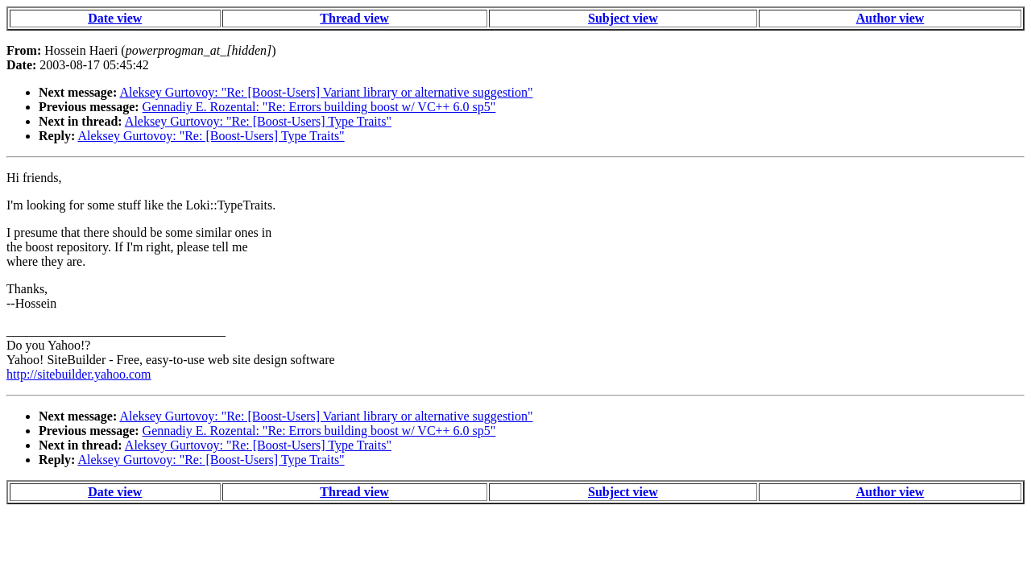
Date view (115, 18)
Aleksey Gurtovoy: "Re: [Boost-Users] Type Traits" (258, 121)
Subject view (623, 18)
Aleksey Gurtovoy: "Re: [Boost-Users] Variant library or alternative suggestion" (325, 92)
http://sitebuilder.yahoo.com (78, 374)
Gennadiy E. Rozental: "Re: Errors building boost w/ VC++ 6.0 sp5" (319, 107)
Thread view (354, 18)
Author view (890, 18)
